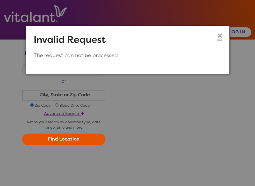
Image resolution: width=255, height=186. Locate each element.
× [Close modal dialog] (219, 36)
